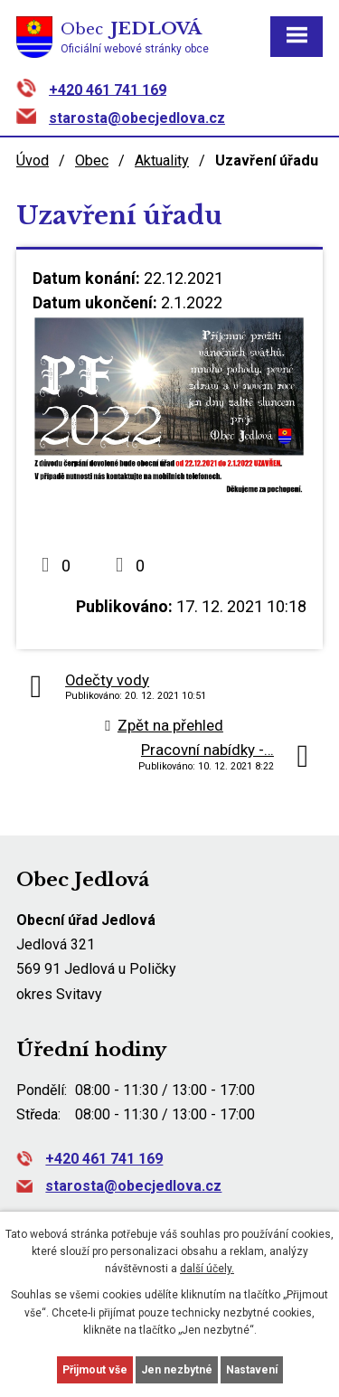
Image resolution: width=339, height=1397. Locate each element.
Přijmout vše (94, 1370)
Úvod (32, 160)
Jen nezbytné (176, 1370)
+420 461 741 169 (107, 89)
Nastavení (252, 1370)
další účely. (207, 1268)
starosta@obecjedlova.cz (137, 118)
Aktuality (162, 160)
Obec (91, 160)
